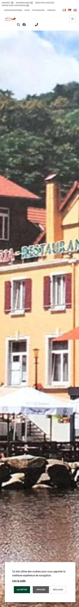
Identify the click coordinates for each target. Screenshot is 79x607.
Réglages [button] (58, 589)
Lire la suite (19, 580)
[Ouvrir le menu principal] (72, 18)
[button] (18, 24)
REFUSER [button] (41, 589)
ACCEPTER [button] (22, 589)
